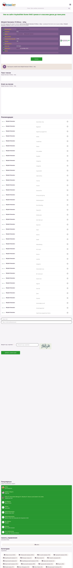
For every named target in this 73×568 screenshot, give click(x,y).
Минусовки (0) (40, 547)
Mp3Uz (18, 48)
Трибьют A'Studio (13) (10, 566)
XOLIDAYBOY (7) (62, 566)
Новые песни (19, 34)
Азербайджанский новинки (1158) (30, 550)
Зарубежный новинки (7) (11, 547)
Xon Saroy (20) (64, 560)
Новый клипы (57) (9, 557)
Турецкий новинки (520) (61, 544)
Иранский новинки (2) (48, 550)
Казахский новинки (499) (29, 554)
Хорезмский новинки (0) (11, 550)
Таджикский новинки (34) (46, 554)
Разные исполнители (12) (26, 566)
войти (37, 534)
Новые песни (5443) (10, 544)
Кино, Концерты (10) (24, 557)
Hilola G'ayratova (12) (34, 560)
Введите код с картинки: (7, 344)
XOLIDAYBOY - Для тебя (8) (45, 566)
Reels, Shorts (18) (38, 557)
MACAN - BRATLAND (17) (40, 563)
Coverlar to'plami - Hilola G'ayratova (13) (14, 560)
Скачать (36, 59)
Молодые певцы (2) (26, 547)
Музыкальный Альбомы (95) (54, 557)
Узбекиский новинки (28, 34)
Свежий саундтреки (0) (54, 547)
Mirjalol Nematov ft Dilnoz (22, 29)
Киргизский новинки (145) (11, 554)
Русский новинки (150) (44, 544)
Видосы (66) (61, 554)
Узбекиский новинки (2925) (27, 544)
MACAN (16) (55, 563)
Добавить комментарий (10, 352)
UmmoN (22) (25, 563)
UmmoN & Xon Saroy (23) (11, 563)
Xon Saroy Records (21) (50, 560)
